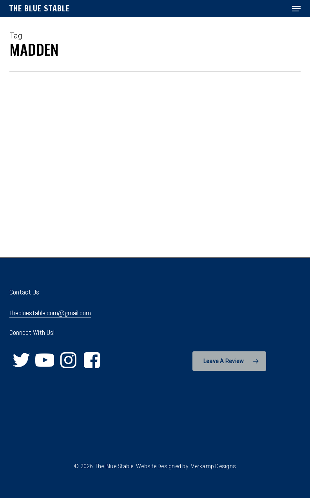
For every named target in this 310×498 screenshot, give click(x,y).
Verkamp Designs (213, 466)
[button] (296, 9)
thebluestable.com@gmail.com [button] (50, 313)
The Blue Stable (39, 9)
